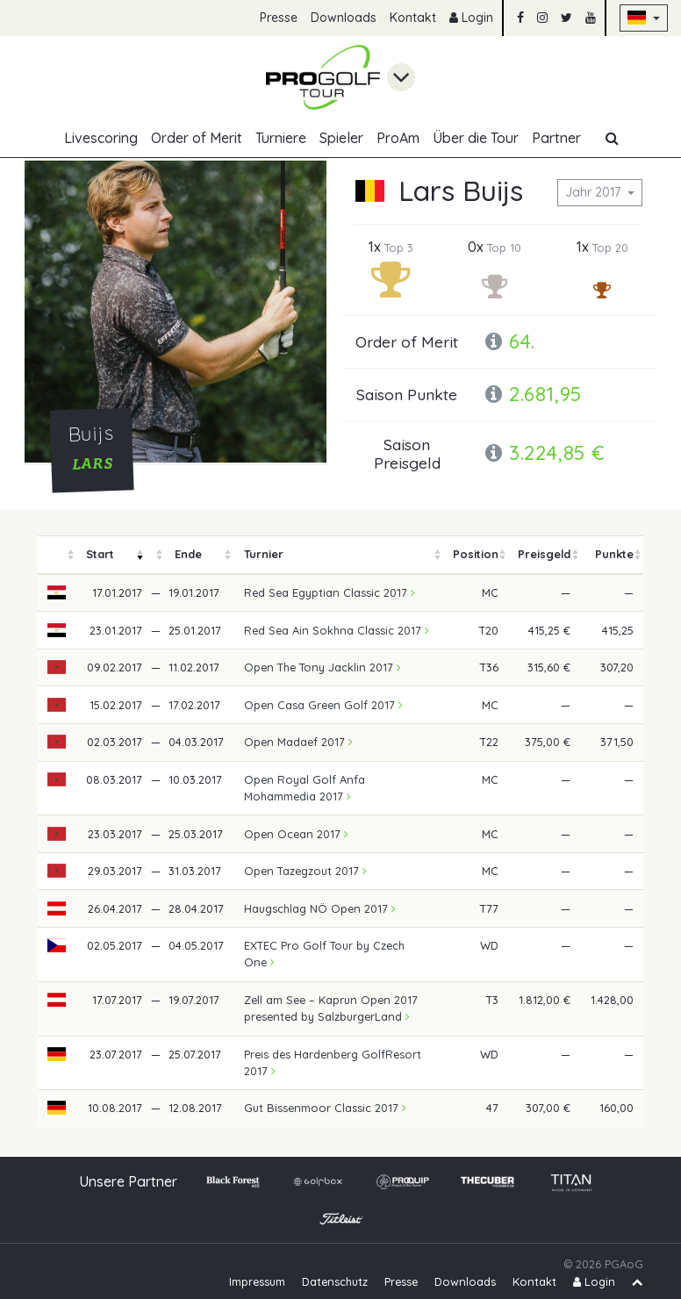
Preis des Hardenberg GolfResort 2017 (332, 1062)
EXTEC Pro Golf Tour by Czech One (324, 953)
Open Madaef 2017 (298, 742)
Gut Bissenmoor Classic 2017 (325, 1108)
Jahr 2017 (594, 192)
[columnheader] (57, 555)
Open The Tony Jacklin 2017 (322, 667)
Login (471, 17)
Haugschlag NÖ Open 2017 (320, 908)
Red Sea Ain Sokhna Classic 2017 (336, 630)
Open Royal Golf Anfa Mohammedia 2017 (304, 787)
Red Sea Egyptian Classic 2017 (329, 592)
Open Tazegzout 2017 (305, 871)
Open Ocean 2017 (296, 834)
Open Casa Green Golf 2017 (323, 705)
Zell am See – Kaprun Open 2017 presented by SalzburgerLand (331, 1008)
